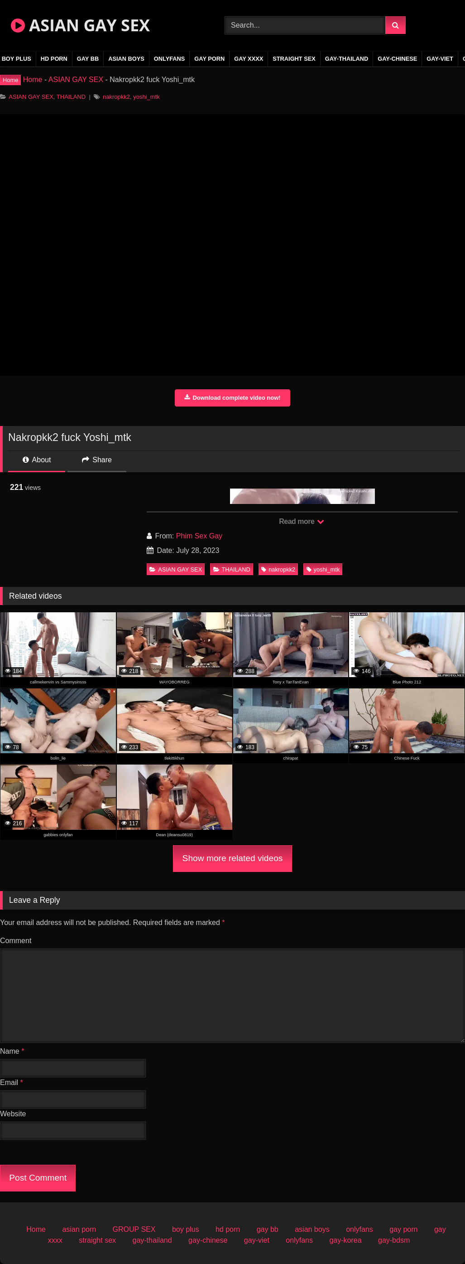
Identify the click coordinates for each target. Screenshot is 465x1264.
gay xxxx (248, 58)
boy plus (185, 1229)
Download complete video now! (232, 397)
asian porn (79, 1229)
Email (11, 1082)
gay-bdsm (394, 1240)
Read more (301, 521)
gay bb (88, 58)
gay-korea (345, 1240)
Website (13, 1114)
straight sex (294, 58)
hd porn (54, 58)
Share (97, 460)
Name (12, 1051)
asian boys (126, 58)
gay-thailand (347, 58)
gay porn (209, 58)
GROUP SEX (134, 1229)
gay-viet (440, 58)
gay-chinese (397, 58)
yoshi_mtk (146, 96)
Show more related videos (232, 858)
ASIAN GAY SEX (80, 25)
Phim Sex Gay (199, 536)
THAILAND (71, 96)
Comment (15, 940)
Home (33, 79)
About (37, 460)
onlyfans (169, 58)
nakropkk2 (116, 96)
